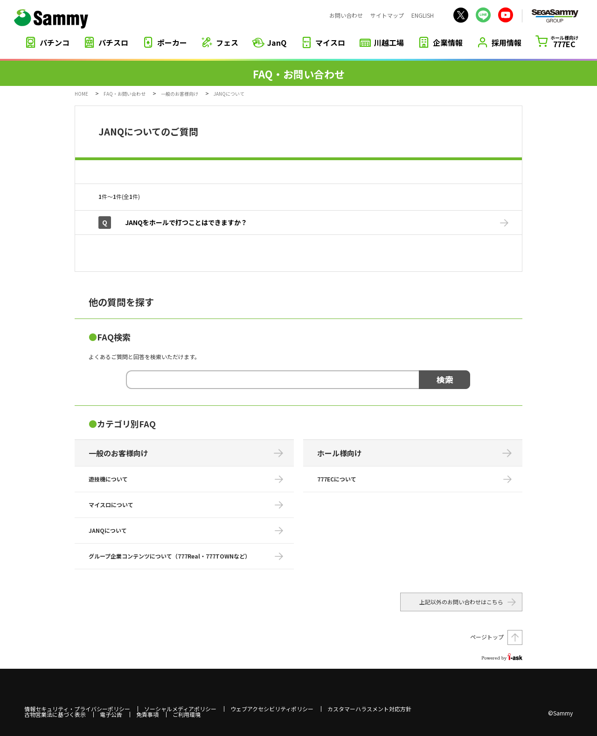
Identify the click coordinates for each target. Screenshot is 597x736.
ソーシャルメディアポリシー (180, 709)
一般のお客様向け (179, 93)
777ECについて (336, 479)
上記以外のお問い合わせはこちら (461, 602)
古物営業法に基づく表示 (55, 714)
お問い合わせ (346, 15)
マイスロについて (111, 505)
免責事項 (147, 714)
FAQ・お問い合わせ (125, 93)
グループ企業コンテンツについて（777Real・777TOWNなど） (169, 556)
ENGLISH (422, 15)
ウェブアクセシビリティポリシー (271, 709)
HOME (81, 93)
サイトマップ (387, 15)
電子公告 (111, 714)
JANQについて (108, 530)
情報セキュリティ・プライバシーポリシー (77, 709)
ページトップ (487, 637)
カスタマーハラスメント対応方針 (369, 709)
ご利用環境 (187, 714)
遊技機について (108, 479)
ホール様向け (339, 453)
